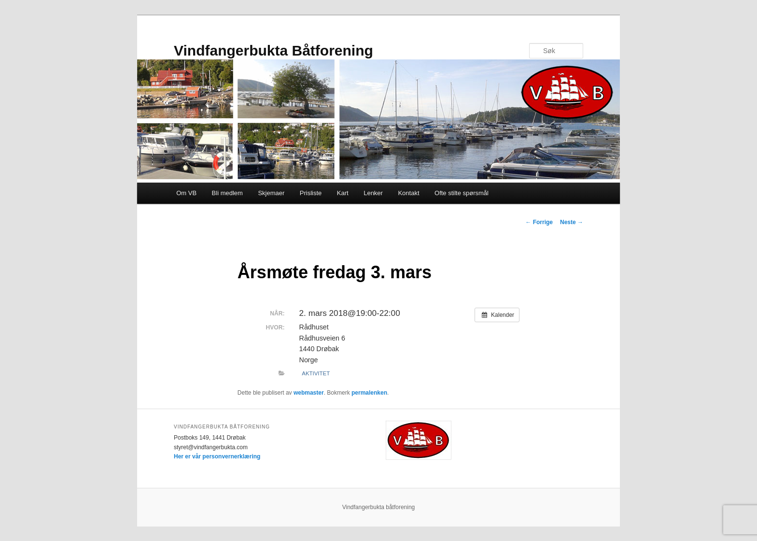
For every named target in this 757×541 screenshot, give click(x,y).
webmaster (309, 392)
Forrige (539, 222)
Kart (343, 193)
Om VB (186, 193)
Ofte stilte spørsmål (462, 193)
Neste (571, 222)
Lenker (373, 193)
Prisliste (311, 193)
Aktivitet (316, 373)
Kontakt (408, 193)
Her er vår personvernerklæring (217, 456)
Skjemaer (271, 193)
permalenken (369, 392)
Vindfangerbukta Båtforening (273, 50)
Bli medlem (227, 193)
